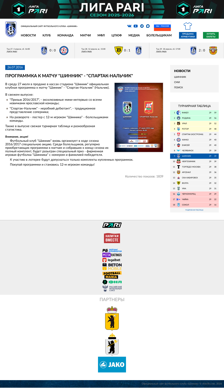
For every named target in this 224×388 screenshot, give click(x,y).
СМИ (177, 82)
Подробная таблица (194, 210)
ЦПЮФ (116, 35)
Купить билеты (210, 35)
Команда (65, 35)
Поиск (178, 87)
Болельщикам (159, 35)
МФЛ (101, 35)
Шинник (180, 77)
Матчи (85, 35)
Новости (28, 35)
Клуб (47, 35)
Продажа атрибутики (188, 35)
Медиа (134, 35)
